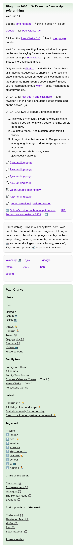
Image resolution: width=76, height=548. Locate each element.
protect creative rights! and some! (30, 203)
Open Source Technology (25, 189)
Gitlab (9, 320)
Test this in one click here (36, 96)
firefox (9, 266)
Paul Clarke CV (31, 30)
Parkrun (10, 331)
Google (10, 30)
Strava (9, 326)
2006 (24, 6)
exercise (15, 447)
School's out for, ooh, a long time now (32, 210)
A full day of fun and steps (21, 407)
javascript (11, 260)
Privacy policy (15, 539)
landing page (24, 23)
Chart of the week (17, 475)
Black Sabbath (14, 531)
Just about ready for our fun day (25, 411)
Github (10, 315)
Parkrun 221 (13, 402)
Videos (10, 347)
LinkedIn (11, 311)
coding (10, 273)
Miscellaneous (14, 351)
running (14, 467)
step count (16, 451)
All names (12, 371)
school (14, 459)
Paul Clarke (34, 57)
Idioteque (11, 491)
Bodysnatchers (15, 487)
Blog (9, 6)
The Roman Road (16, 495)
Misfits (9, 523)
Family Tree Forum (17, 375)
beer (12, 439)
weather (15, 443)
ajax (27, 260)
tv (11, 463)
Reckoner (11, 483)
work (39, 85)
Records (11, 343)
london (14, 434)
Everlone (11, 499)
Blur (8, 527)
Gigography (13, 339)
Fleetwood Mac (15, 519)
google (46, 260)
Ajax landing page (21, 162)
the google (59, 38)
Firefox (29, 68)
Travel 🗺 (11, 335)
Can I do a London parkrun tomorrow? (29, 415)
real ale (14, 455)
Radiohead (12, 515)
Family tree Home (16, 367)
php (42, 266)
